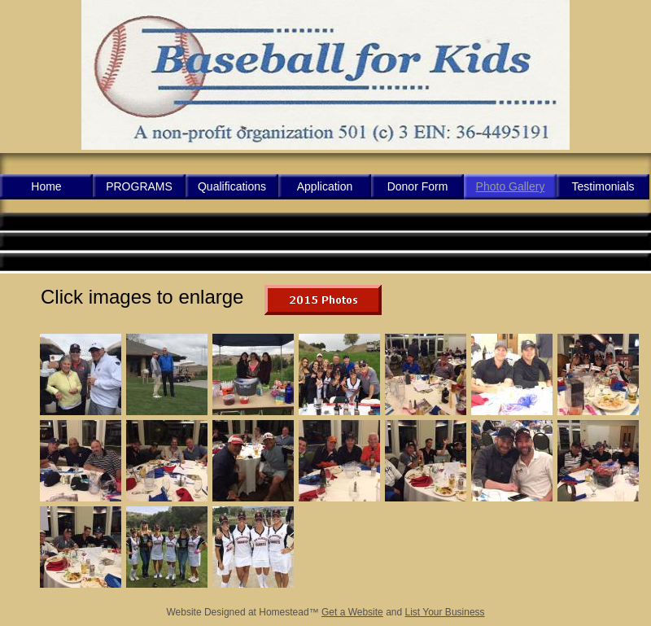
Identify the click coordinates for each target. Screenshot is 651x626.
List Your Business (445, 612)
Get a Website (352, 612)
